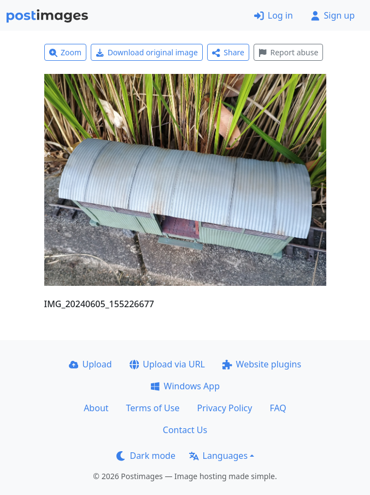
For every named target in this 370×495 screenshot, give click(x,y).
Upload (90, 364)
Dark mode (145, 456)
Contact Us (185, 430)
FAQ (277, 408)
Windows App (185, 386)
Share (228, 52)
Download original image (147, 52)
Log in (273, 15)
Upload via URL (167, 364)
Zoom (65, 52)
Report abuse (288, 52)
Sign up (332, 15)
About (96, 408)
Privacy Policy (224, 408)
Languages (218, 456)
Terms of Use (153, 408)
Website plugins (261, 364)
